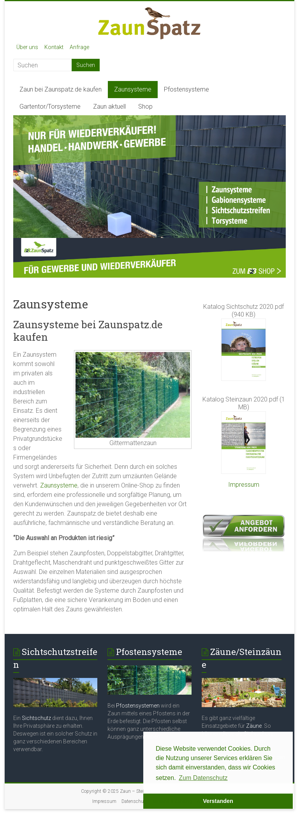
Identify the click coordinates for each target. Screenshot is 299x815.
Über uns (27, 47)
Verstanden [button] (218, 801)
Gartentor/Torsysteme (50, 106)
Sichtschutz (36, 718)
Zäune (254, 726)
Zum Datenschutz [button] (203, 778)
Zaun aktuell (109, 106)
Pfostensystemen (138, 705)
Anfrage (79, 47)
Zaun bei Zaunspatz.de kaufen (60, 89)
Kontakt (53, 47)
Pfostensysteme (186, 89)
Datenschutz (134, 801)
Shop (145, 106)
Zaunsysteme (132, 89)
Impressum (243, 484)
